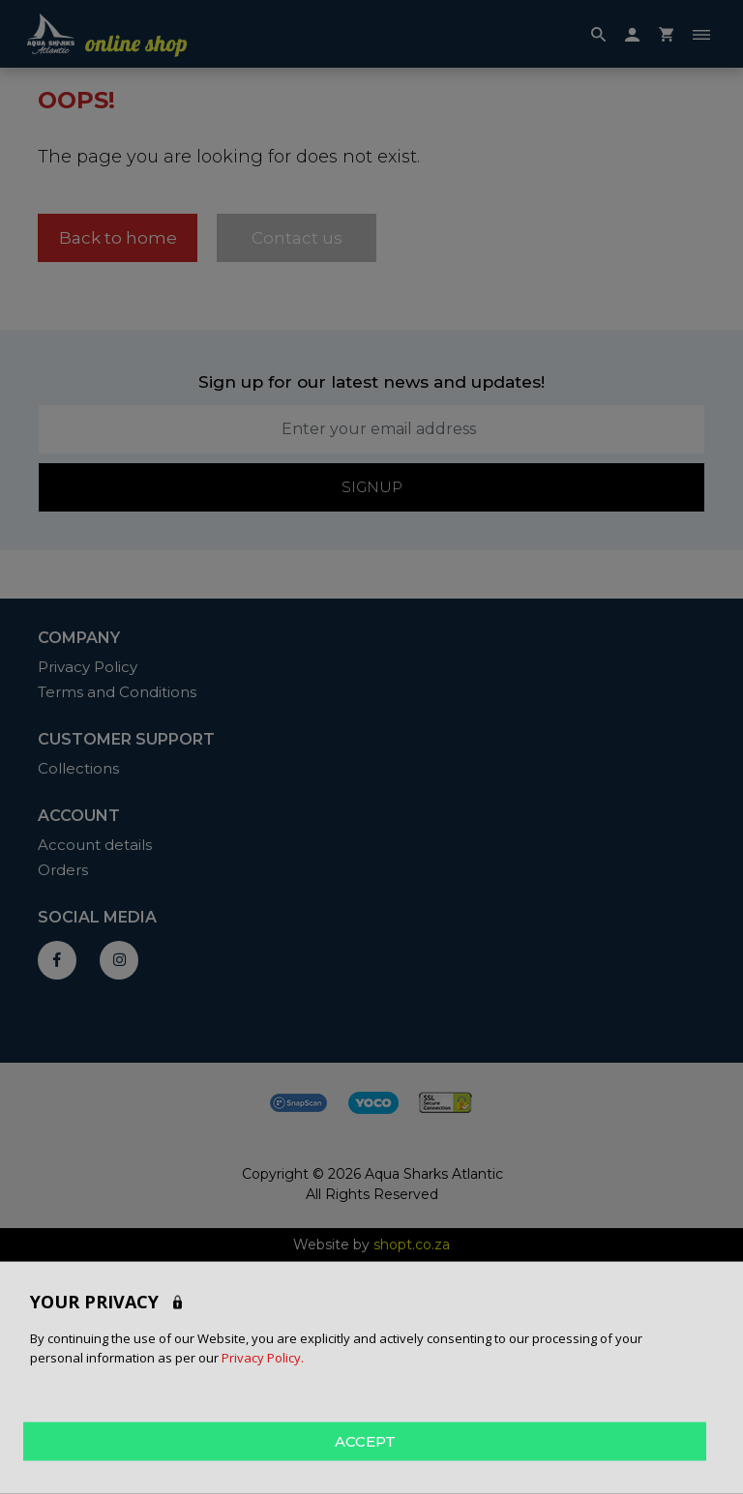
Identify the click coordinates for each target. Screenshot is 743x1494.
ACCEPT (365, 1440)
